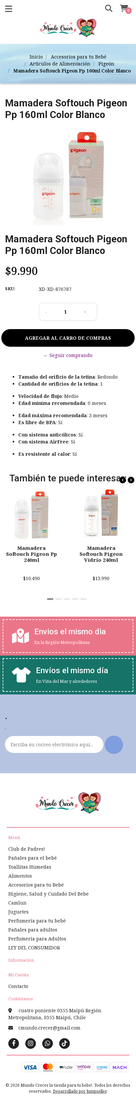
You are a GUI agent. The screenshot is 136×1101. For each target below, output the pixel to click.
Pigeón (106, 64)
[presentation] (122, 480)
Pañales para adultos (32, 929)
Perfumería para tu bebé (37, 920)
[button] (106, 9)
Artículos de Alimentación (60, 64)
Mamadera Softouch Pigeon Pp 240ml (31, 554)
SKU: (10, 289)
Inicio (36, 57)
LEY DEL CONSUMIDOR (34, 947)
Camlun (17, 903)
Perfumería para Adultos (37, 938)
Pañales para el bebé (32, 858)
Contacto (18, 986)
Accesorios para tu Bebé (78, 57)
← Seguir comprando (68, 355)
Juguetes (18, 912)
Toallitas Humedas (29, 867)
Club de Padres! (26, 849)
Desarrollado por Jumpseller (79, 1091)
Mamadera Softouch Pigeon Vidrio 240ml (101, 554)
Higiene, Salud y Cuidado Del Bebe (48, 894)
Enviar (114, 745)
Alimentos (20, 876)
